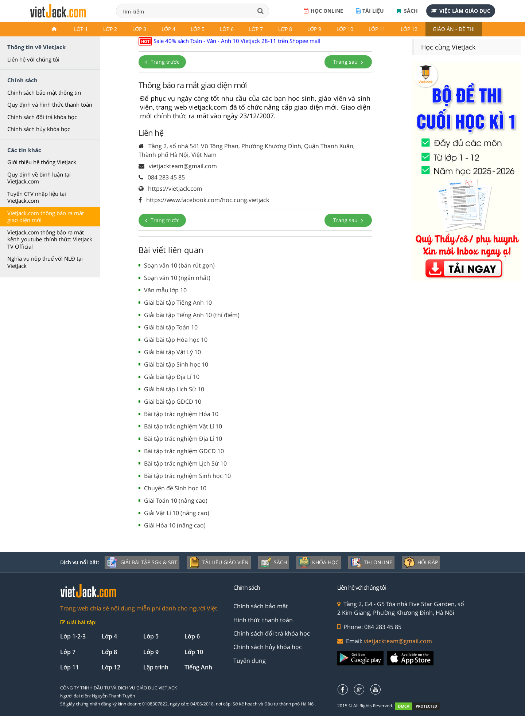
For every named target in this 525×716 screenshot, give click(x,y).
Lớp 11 (377, 28)
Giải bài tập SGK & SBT (142, 562)
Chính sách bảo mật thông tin (44, 92)
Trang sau (348, 61)
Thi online (371, 562)
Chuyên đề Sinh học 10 (175, 488)
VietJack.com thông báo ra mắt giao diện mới (45, 216)
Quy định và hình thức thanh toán (49, 104)
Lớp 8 (285, 28)
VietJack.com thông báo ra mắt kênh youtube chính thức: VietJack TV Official (49, 239)
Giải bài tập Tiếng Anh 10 (178, 302)
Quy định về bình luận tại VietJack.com (39, 178)
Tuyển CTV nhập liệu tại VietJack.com (36, 197)
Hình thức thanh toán (263, 620)
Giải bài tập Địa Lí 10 (171, 377)
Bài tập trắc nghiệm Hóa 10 (181, 414)
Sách (407, 10)
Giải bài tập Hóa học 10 (175, 340)
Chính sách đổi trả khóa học (42, 116)
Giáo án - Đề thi (454, 28)
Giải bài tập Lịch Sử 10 (174, 389)
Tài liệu (370, 10)
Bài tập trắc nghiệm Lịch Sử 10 (185, 463)
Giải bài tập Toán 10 (171, 327)
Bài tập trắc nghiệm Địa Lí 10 (183, 439)
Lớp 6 (227, 28)
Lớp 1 (81, 28)
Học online (323, 10)
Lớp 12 (409, 28)
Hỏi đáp (421, 562)
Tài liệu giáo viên (219, 562)
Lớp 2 (110, 28)
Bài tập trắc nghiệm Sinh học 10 (187, 476)
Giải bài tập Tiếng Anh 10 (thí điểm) (192, 315)
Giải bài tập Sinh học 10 (176, 364)
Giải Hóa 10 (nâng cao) (175, 525)
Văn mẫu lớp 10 (165, 290)
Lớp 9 (314, 28)
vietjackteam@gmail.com (398, 641)
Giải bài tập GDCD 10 (172, 401)
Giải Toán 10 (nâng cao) (175, 501)
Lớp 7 (256, 28)
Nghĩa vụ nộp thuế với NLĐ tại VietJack (45, 262)
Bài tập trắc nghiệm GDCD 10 (184, 451)
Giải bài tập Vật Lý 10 (172, 352)
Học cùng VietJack (448, 47)
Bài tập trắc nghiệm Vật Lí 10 (183, 426)
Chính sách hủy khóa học (38, 128)
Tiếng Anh (198, 667)
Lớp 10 (345, 28)
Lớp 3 (139, 28)
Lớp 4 (168, 28)
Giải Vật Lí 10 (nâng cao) (176, 513)
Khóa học (319, 562)
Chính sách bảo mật (260, 606)
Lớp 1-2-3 (73, 636)
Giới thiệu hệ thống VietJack (41, 162)
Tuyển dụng (249, 661)
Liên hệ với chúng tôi (33, 59)
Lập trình (155, 667)
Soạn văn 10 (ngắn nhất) (177, 278)
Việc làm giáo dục (460, 10)
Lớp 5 (198, 28)
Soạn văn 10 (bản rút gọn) (179, 265)
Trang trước (162, 61)
